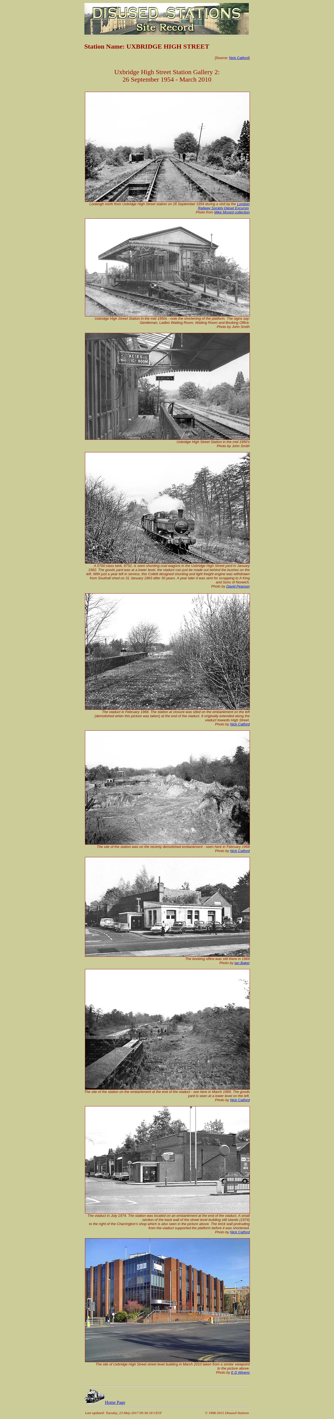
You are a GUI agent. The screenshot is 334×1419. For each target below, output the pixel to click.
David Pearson (238, 586)
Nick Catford (239, 58)
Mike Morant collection (232, 212)
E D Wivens (240, 1372)
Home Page (104, 1402)
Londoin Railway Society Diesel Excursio (224, 206)
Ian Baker (242, 963)
